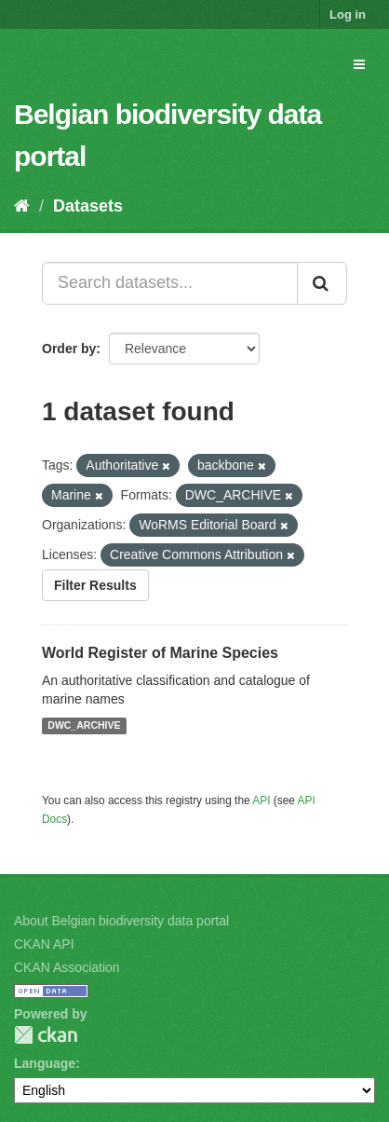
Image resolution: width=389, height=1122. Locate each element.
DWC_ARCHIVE (83, 726)
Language (44, 1063)
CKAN (45, 1035)
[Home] (22, 206)
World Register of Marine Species (160, 653)
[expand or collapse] (359, 64)
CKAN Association (67, 967)
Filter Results (95, 585)
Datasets (88, 206)
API (261, 800)
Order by (69, 348)
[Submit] (322, 283)
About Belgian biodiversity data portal (121, 920)
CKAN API (44, 944)
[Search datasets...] (170, 283)
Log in (347, 14)
